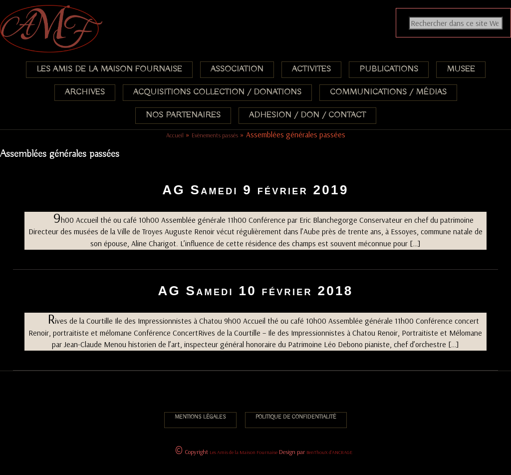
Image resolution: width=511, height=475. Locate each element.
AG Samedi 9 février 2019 (255, 189)
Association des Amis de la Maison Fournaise (63, 12)
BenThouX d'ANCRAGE (329, 452)
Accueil (175, 135)
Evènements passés (215, 135)
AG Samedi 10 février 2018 (255, 290)
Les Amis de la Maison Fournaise (243, 452)
